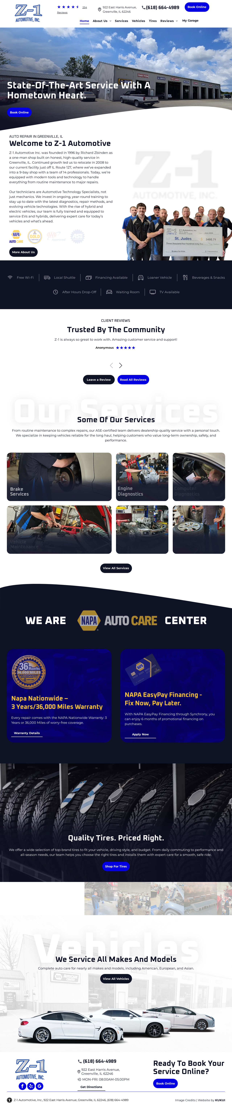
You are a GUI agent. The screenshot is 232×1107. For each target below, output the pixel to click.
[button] (120, 365)
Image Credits (185, 1100)
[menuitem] (84, 21)
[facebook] (22, 1086)
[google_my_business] (39, 1086)
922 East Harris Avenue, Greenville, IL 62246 (100, 1072)
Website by (206, 1100)
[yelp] (31, 1086)
